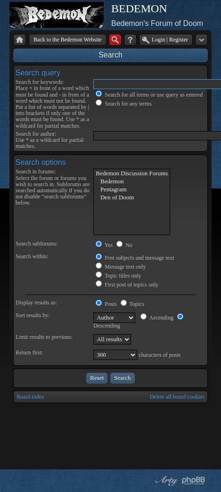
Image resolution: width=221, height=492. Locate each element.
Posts (106, 304)
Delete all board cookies (177, 397)
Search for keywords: (40, 82)
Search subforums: (37, 243)
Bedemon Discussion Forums (132, 174)
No (124, 245)
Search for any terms (124, 103)
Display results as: (36, 302)
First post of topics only (127, 284)
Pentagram (132, 190)
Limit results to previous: (44, 337)
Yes (104, 245)
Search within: (32, 256)
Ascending (156, 317)
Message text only (121, 266)
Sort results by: (33, 315)
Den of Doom (132, 198)
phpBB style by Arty (165, 480)
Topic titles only (118, 275)
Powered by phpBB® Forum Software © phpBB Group (194, 480)
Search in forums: (36, 171)
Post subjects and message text (135, 257)
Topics (133, 304)
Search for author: (36, 134)
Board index (30, 397)
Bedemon (132, 182)
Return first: (29, 352)
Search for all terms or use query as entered (149, 94)
